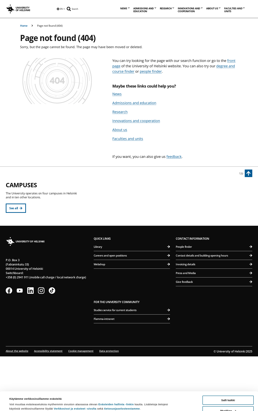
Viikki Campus (187, 187)
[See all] (16, 208)
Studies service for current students (132, 364)
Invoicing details (214, 319)
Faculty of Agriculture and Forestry (214, 195)
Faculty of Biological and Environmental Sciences (214, 204)
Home (23, 25)
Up (241, 173)
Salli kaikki (228, 381)
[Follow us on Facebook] (9, 345)
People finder (214, 301)
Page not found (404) (50, 25)
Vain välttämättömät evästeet (228, 402)
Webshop (132, 319)
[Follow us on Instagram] (41, 345)
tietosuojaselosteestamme (122, 389)
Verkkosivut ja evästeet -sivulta (75, 389)
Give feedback (214, 336)
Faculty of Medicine (214, 245)
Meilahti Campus (189, 237)
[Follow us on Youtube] (19, 345)
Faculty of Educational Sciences (133, 204)
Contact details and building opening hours (214, 310)
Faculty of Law (133, 212)
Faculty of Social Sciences (133, 230)
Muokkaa (228, 391)
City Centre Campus (110, 187)
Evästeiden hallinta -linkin (116, 385)
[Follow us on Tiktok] (52, 345)
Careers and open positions (132, 310)
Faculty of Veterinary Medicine (214, 221)
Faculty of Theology (133, 221)
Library (132, 301)
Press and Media (214, 327)
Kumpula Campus (109, 254)
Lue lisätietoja (18, 399)
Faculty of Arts (133, 195)
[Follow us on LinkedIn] (30, 345)
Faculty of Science (133, 263)
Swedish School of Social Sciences (133, 239)
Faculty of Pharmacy (214, 212)
